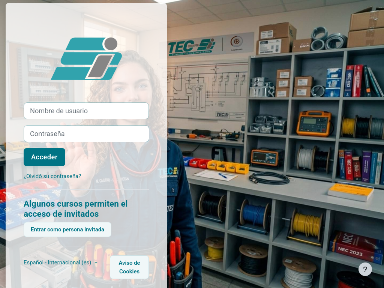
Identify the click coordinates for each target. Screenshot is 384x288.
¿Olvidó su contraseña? (52, 176)
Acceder (44, 157)
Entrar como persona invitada (67, 229)
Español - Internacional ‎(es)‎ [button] (58, 262)
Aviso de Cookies (129, 267)
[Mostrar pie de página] (365, 269)
